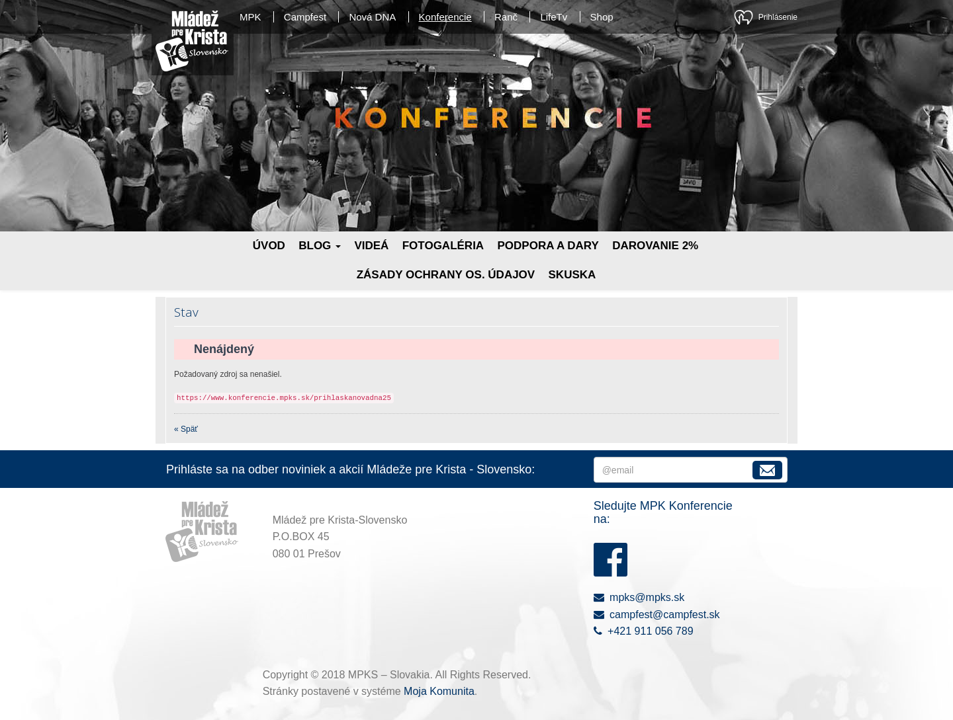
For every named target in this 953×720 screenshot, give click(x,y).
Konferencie (445, 16)
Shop (601, 16)
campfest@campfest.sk (657, 614)
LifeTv (553, 16)
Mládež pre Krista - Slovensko (192, 41)
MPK (250, 16)
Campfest (305, 16)
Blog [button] (319, 245)
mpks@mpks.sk (639, 597)
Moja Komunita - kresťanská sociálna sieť (743, 17)
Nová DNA (372, 16)
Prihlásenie (777, 17)
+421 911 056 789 (644, 631)
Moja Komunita (439, 691)
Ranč (506, 16)
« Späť (186, 429)
